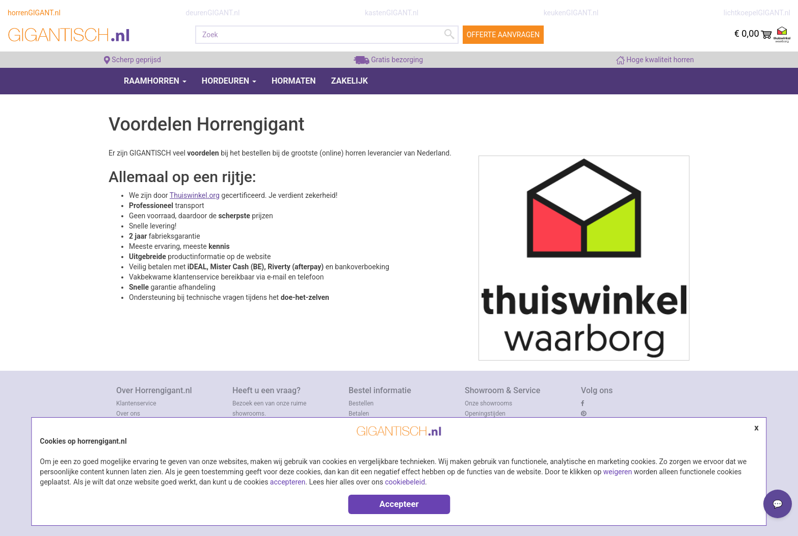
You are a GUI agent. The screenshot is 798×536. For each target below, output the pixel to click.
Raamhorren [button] (155, 81)
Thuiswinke (187, 195)
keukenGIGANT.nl (571, 13)
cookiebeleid (405, 482)
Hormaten (294, 81)
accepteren (287, 482)
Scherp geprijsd (132, 60)
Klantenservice (136, 403)
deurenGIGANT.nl (212, 13)
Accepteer (398, 504)
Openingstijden (485, 413)
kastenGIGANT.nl (391, 13)
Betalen (359, 413)
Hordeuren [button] (229, 81)
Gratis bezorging (388, 60)
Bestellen (361, 403)
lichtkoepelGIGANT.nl (757, 13)
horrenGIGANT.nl (34, 13)
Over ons (128, 413)
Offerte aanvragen (503, 35)
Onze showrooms (488, 403)
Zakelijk (349, 81)
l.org (212, 195)
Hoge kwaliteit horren (655, 60)
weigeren (617, 472)
